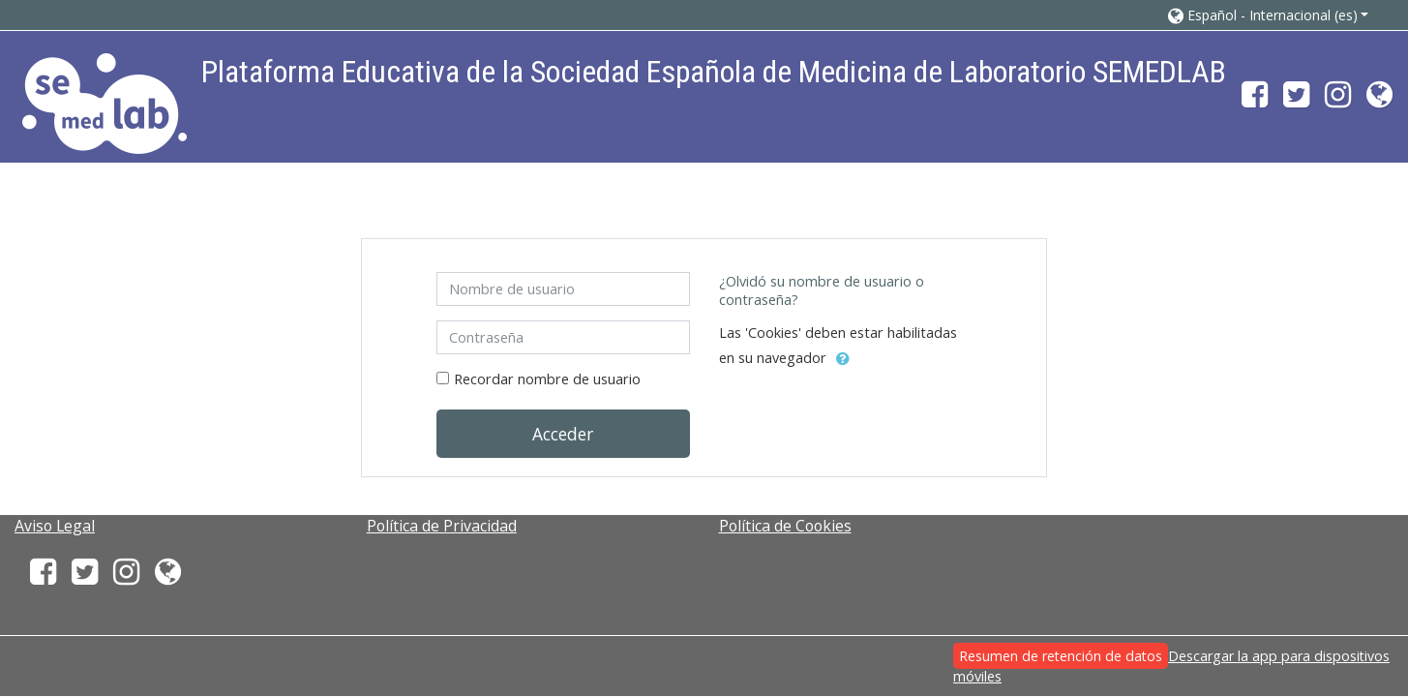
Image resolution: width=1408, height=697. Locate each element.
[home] (104, 103)
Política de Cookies (785, 525)
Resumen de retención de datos (1060, 656)
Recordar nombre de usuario (547, 379)
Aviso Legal (55, 525)
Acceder (562, 433)
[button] (1268, 15)
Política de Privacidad (442, 525)
